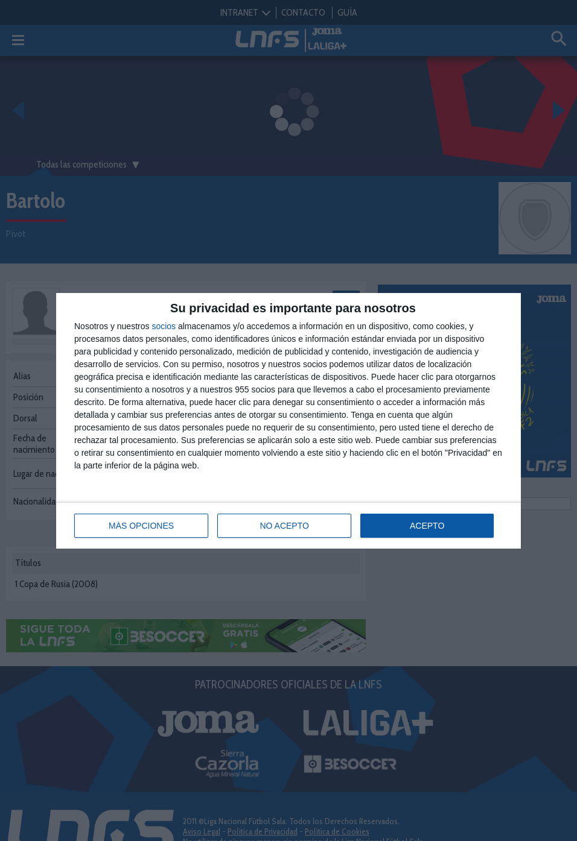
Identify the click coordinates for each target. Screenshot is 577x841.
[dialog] (288, 421)
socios (163, 326)
